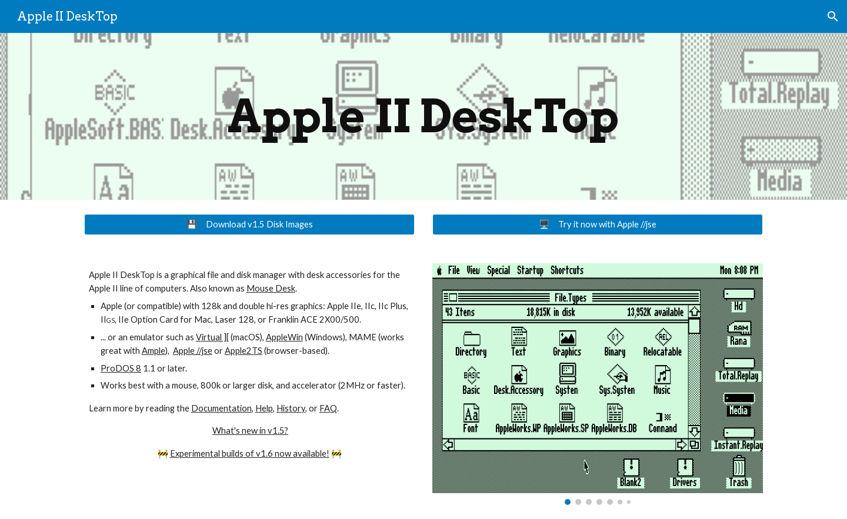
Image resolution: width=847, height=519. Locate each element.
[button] (833, 16)
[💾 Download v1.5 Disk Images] (249, 224)
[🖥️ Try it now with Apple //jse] (597, 224)
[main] (423, 116)
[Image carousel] (597, 384)
